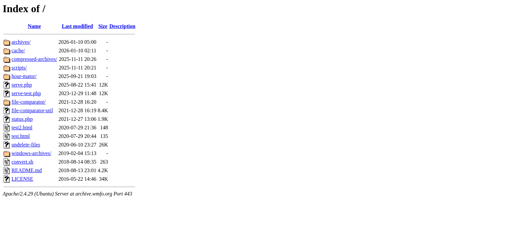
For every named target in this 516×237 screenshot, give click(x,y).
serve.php (22, 85)
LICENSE (22, 179)
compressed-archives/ (34, 59)
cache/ (18, 50)
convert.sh (22, 162)
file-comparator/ (29, 102)
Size (103, 26)
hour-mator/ (24, 76)
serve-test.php (26, 93)
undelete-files (26, 144)
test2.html (22, 127)
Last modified (77, 26)
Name (34, 26)
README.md (27, 170)
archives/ (21, 42)
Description (122, 26)
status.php (22, 119)
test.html (21, 136)
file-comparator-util (32, 110)
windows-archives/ (31, 153)
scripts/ (19, 67)
